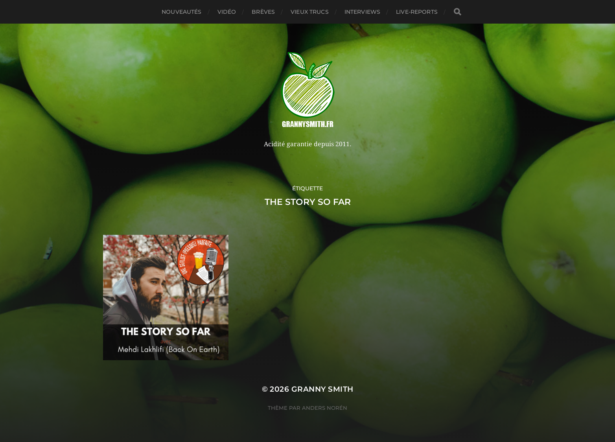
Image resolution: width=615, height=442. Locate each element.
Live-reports (417, 11)
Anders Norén (324, 408)
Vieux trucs (310, 11)
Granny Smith (322, 389)
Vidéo (226, 11)
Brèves (263, 11)
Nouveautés (181, 11)
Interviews (362, 11)
